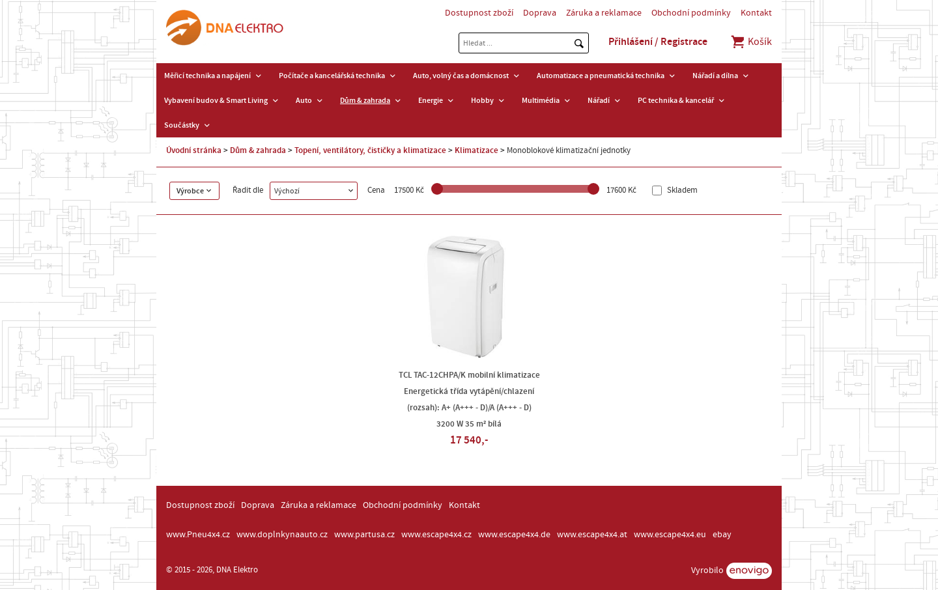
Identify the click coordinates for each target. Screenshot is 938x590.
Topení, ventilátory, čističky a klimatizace (370, 150)
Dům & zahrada (365, 100)
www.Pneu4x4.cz (198, 534)
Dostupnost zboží (479, 13)
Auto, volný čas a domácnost (461, 75)
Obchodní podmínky (691, 13)
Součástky (181, 125)
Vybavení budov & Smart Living (216, 100)
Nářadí (599, 100)
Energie (430, 100)
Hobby (482, 100)
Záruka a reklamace (604, 13)
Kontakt (756, 13)
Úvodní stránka (193, 150)
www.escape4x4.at (592, 534)
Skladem (681, 190)
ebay (722, 534)
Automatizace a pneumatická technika (600, 75)
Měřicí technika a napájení (207, 75)
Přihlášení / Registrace (657, 42)
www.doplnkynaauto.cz (282, 534)
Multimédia (541, 100)
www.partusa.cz (364, 534)
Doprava (539, 13)
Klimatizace (476, 150)
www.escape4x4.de (514, 534)
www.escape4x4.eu (670, 534)
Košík (751, 42)
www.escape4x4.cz (436, 534)
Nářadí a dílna (715, 75)
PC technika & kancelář (676, 100)
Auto (304, 100)
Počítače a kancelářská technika (332, 75)
